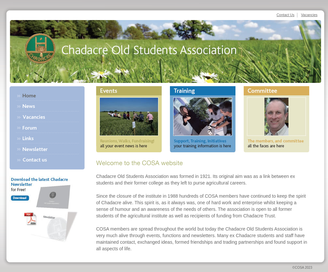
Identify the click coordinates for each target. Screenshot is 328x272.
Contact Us (285, 15)
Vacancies (309, 15)
